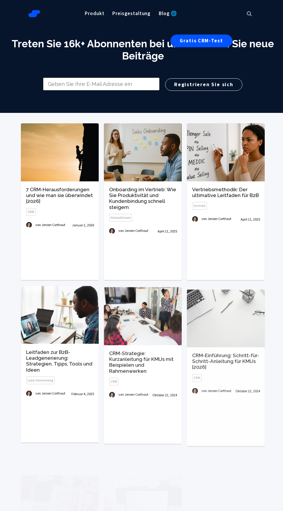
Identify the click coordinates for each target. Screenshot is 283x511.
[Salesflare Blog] (34, 13)
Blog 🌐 (168, 13)
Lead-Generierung (40, 397)
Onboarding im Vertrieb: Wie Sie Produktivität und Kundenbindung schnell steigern (142, 198)
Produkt (94, 13)
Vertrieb (200, 206)
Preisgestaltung (131, 13)
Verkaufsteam (121, 218)
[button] (252, 13)
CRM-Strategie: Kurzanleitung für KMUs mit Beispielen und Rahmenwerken (141, 385)
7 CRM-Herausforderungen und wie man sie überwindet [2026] (59, 195)
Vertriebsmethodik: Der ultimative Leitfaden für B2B (225, 192)
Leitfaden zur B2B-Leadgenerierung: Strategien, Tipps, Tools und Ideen (59, 377)
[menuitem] (94, 13)
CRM (31, 212)
